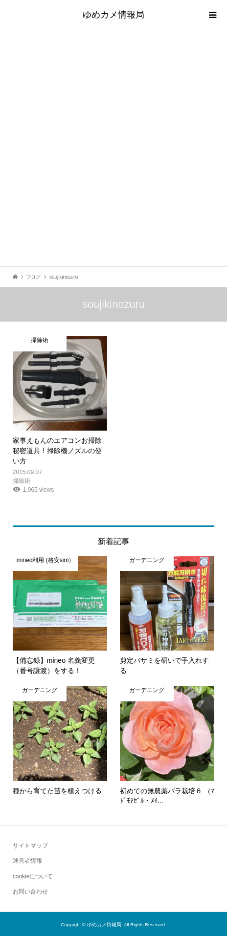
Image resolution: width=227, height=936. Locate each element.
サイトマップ (30, 845)
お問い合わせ (30, 891)
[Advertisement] (113, 148)
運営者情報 (27, 860)
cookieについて (33, 876)
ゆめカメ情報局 (113, 15)
